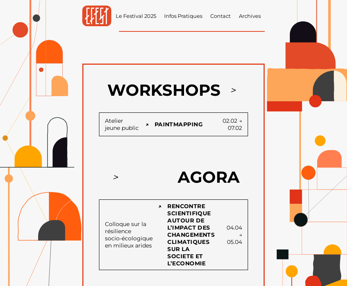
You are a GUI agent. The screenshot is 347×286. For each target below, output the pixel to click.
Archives (250, 16)
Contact (220, 16)
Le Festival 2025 (136, 16)
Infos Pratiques (183, 16)
